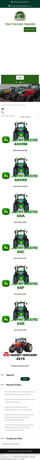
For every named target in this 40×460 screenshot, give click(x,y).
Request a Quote (30, 29)
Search (10, 375)
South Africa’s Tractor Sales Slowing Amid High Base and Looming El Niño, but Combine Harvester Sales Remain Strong (19, 417)
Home (3, 105)
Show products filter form (10, 444)
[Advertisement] (20, 54)
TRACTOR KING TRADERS (20, 24)
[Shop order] (29, 117)
